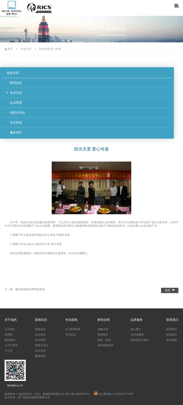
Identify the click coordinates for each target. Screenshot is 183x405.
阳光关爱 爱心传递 (50, 49)
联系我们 (172, 319)
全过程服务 (137, 334)
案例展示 (103, 334)
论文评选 (14, 122)
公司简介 (10, 329)
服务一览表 (104, 340)
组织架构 (10, 340)
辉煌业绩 (104, 319)
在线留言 (171, 334)
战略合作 (103, 329)
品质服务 (137, 319)
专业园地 (71, 319)
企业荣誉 (14, 102)
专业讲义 (70, 334)
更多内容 (13, 72)
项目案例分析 (106, 345)
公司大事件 (11, 345)
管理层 (9, 334)
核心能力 (136, 329)
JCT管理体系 (72, 329)
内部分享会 (16, 112)
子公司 (9, 350)
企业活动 (26, 49)
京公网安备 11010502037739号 (116, 394)
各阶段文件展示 (140, 340)
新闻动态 (14, 82)
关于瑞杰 (11, 319)
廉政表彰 (14, 132)
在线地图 (171, 340)
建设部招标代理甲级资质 (30, 289)
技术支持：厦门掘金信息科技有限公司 (27, 397)
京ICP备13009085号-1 (77, 394)
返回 (170, 290)
